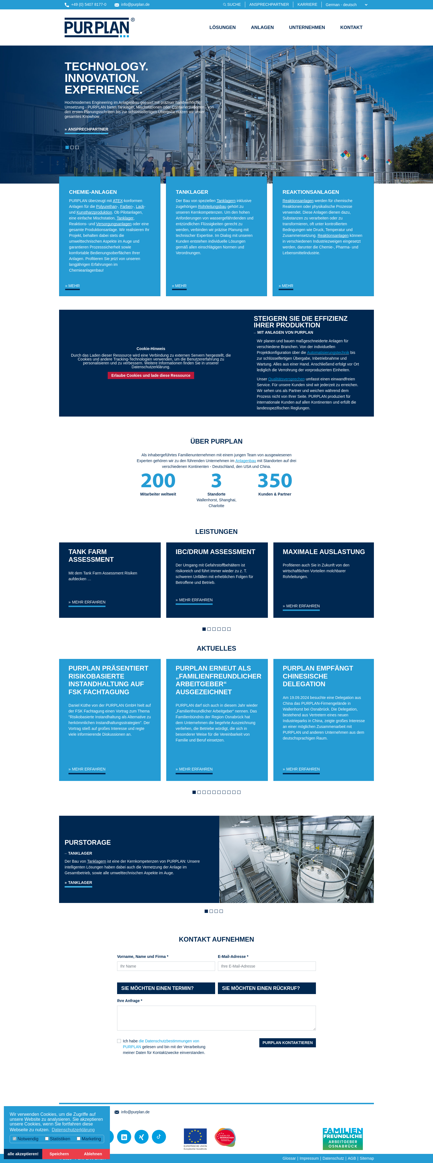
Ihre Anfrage (129, 1000)
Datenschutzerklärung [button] (73, 1129)
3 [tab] (215, 630)
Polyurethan (106, 206)
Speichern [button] (59, 1154)
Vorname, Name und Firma (142, 956)
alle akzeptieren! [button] (23, 1154)
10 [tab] (240, 793)
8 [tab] (230, 793)
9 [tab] (235, 793)
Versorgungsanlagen (113, 224)
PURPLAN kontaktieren (288, 1042)
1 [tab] (205, 630)
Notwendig (25, 1138)
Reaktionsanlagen (297, 200)
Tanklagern (226, 200)
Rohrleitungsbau (212, 206)
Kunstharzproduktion (94, 212)
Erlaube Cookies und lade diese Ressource (150, 375)
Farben (126, 206)
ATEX (118, 200)
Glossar (289, 1158)
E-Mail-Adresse (233, 956)
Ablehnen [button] (93, 1154)
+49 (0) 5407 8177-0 (85, 4)
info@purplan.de (132, 4)
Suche (234, 4)
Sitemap (367, 1158)
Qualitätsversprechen (286, 379)
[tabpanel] (110, 590)
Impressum (309, 1158)
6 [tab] (230, 630)
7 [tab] (225, 793)
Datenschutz (333, 1158)
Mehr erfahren (88, 769)
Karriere (307, 4)
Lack (140, 206)
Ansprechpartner (269, 4)
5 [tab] (225, 630)
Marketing (89, 1138)
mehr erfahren (88, 602)
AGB (352, 1158)
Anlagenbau (245, 461)
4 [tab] (220, 630)
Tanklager (125, 218)
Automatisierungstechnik (328, 352)
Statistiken (57, 1138)
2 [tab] (210, 630)
